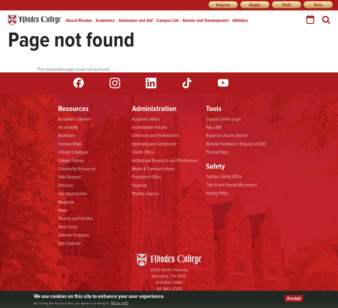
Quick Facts (67, 226)
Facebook (78, 83)
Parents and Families (75, 218)
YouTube (223, 83)
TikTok (187, 83)
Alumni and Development (205, 20)
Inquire (223, 4)
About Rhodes (79, 20)
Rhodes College (34, 20)
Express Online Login (223, 119)
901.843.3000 (169, 289)
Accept (294, 298)
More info (119, 303)
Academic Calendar (74, 119)
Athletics (240, 20)
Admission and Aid (136, 20)
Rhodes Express (145, 193)
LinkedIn (151, 83)
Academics (105, 20)
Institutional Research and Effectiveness (165, 160)
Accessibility (68, 127)
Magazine (66, 202)
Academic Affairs (146, 119)
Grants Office (143, 152)
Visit (286, 4)
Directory (65, 185)
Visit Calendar (69, 243)
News (63, 210)
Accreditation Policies (149, 127)
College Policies (71, 160)
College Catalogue (73, 152)
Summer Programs (73, 235)
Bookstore (66, 135)
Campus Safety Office (224, 176)
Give (318, 4)
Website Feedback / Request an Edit (236, 143)
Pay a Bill (213, 127)
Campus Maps (70, 143)
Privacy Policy (217, 152)
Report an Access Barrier (227, 135)
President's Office (146, 176)
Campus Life (167, 20)
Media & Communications (153, 168)
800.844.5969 (169, 282)
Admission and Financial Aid (155, 135)
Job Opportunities (72, 193)
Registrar (139, 185)
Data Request (69, 176)
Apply (255, 4)
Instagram (115, 83)
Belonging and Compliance (154, 143)
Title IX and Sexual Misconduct (231, 184)
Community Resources (77, 168)
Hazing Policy (217, 193)
